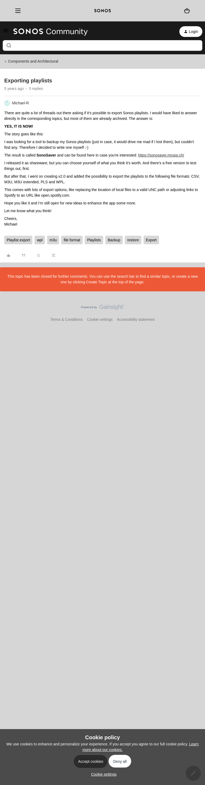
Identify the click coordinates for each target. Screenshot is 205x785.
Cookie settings (100, 319)
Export (151, 240)
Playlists (94, 240)
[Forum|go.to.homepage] (50, 31)
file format (72, 240)
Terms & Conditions (66, 319)
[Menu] (15, 10)
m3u (53, 240)
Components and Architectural (33, 61)
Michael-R (20, 103)
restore (133, 240)
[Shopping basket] (187, 10)
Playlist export (18, 240)
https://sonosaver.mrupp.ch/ (161, 155)
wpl (39, 240)
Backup (114, 240)
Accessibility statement (136, 319)
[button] (6, 32)
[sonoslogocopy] (102, 10)
